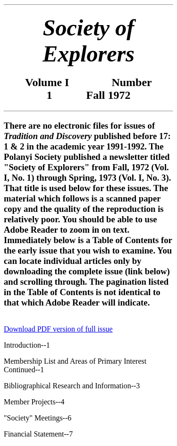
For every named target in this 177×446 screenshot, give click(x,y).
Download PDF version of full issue (58, 329)
